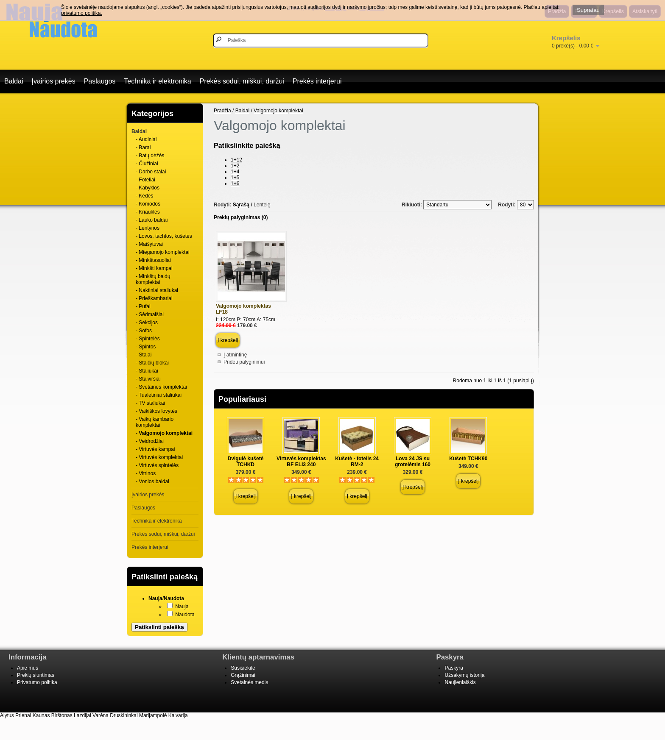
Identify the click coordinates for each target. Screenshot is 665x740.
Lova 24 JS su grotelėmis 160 (412, 461)
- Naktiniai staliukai (157, 290)
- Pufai (143, 306)
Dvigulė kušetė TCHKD (246, 461)
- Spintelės (148, 339)
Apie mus (27, 668)
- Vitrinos (146, 473)
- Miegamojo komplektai (163, 252)
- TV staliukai (150, 403)
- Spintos (146, 347)
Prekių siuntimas (35, 675)
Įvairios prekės (53, 81)
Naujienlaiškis (459, 682)
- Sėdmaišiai (150, 314)
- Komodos (148, 204)
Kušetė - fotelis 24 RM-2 (357, 461)
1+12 (236, 160)
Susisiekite (243, 668)
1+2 (235, 166)
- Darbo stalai (151, 172)
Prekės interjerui (317, 81)
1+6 (235, 183)
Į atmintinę (235, 355)
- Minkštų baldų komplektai (153, 279)
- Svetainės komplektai (161, 387)
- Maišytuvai (149, 244)
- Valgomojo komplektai (164, 433)
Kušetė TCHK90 (468, 459)
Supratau (588, 10)
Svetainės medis (249, 682)
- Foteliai (145, 180)
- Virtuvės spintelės (157, 465)
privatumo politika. (81, 13)
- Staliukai (147, 371)
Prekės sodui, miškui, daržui (242, 81)
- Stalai (143, 355)
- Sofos (144, 331)
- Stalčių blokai (152, 363)
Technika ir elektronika (157, 81)
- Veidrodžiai (150, 441)
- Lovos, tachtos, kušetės (164, 236)
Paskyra (453, 668)
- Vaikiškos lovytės (156, 411)
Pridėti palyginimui (244, 362)
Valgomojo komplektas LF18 (243, 309)
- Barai (143, 147)
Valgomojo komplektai (278, 111)
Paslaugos (100, 81)
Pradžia (222, 111)
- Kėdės (144, 196)
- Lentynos (147, 228)
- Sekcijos (147, 322)
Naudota (184, 615)
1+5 (235, 178)
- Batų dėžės (150, 156)
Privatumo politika (37, 682)
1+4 (235, 172)
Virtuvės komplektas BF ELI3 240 (301, 461)
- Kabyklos (147, 188)
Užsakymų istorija (464, 675)
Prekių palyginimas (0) (241, 217)
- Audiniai (146, 139)
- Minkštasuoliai (153, 260)
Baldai (13, 81)
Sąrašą (241, 205)
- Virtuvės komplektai (159, 457)
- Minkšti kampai (154, 268)
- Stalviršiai (148, 379)
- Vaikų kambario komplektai (154, 422)
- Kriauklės (148, 212)
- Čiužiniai (147, 164)
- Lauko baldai (152, 220)
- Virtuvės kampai (155, 449)
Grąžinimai (243, 675)
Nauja (181, 606)
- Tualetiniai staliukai (159, 395)
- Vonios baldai (152, 481)
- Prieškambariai (154, 298)
